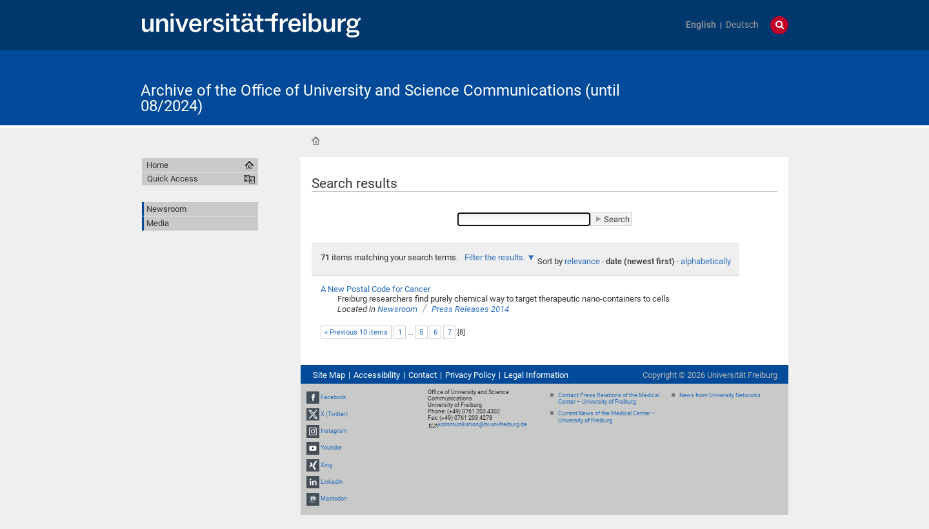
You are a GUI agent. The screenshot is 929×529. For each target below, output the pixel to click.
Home (315, 140)
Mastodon (334, 498)
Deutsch (742, 24)
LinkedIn (332, 482)
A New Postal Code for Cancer (375, 289)
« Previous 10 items (356, 332)
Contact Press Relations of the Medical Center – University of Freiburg (608, 399)
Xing (326, 465)
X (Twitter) (334, 414)
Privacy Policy (470, 375)
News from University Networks (720, 395)
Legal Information (536, 375)
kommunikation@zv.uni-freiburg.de (482, 424)
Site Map (329, 375)
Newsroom (397, 309)
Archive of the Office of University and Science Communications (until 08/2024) (380, 98)
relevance (582, 261)
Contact (422, 375)
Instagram (334, 431)
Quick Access (172, 178)
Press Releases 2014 (470, 309)
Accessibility (377, 375)
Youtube (331, 447)
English (701, 24)
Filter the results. (495, 257)
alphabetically (706, 261)
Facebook (333, 397)
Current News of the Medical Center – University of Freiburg (606, 417)
